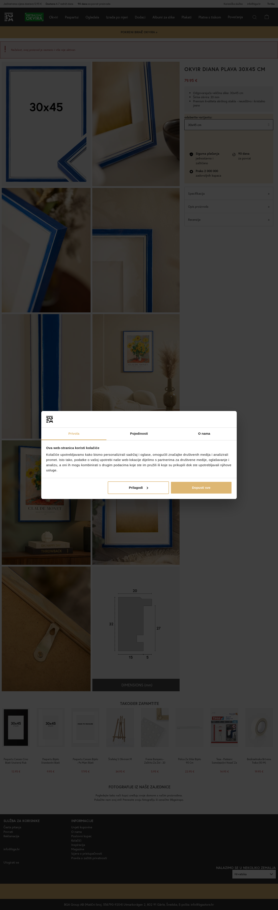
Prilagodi (138, 487)
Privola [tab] (73, 433)
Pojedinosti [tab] (139, 433)
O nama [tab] (204, 433)
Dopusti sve (201, 487)
